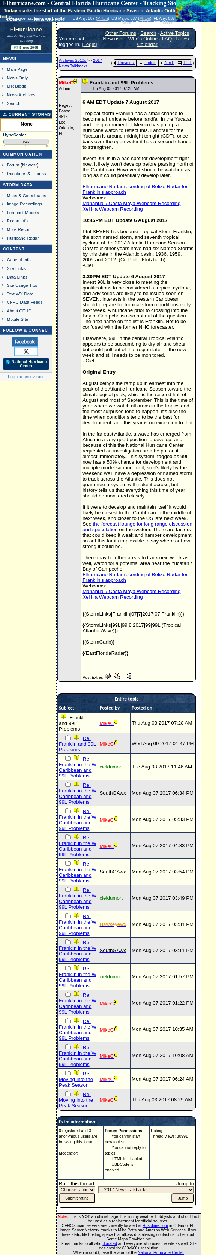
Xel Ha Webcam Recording (112, 209)
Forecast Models (23, 212)
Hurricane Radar (23, 237)
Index (146, 62)
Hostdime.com (155, 1225)
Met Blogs (16, 86)
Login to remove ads (26, 376)
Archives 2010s (73, 60)
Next (166, 62)
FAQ (167, 39)
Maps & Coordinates (26, 195)
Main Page (17, 69)
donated (109, 1243)
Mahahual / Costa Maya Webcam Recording (131, 203)
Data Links (17, 276)
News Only (17, 77)
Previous (123, 62)
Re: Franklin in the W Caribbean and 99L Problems (77, 767)
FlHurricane (26, 30)
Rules (182, 39)
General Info (19, 259)
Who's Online (143, 39)
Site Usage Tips (22, 285)
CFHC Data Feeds (25, 302)
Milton (102, 18)
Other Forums (120, 33)
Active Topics (174, 33)
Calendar (147, 44)
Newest (29, 164)
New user (113, 39)
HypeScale (14, 135)
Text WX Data (20, 293)
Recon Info (17, 220)
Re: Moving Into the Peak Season (76, 1079)
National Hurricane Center (161, 1252)
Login (89, 44)
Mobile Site (17, 319)
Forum (13, 164)
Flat (184, 62)
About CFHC (19, 310)
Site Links (16, 268)
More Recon (18, 229)
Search (14, 103)
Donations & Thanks (26, 173)
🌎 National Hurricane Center (26, 364)
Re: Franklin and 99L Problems (77, 743)
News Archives (21, 94)
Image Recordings (24, 203)
